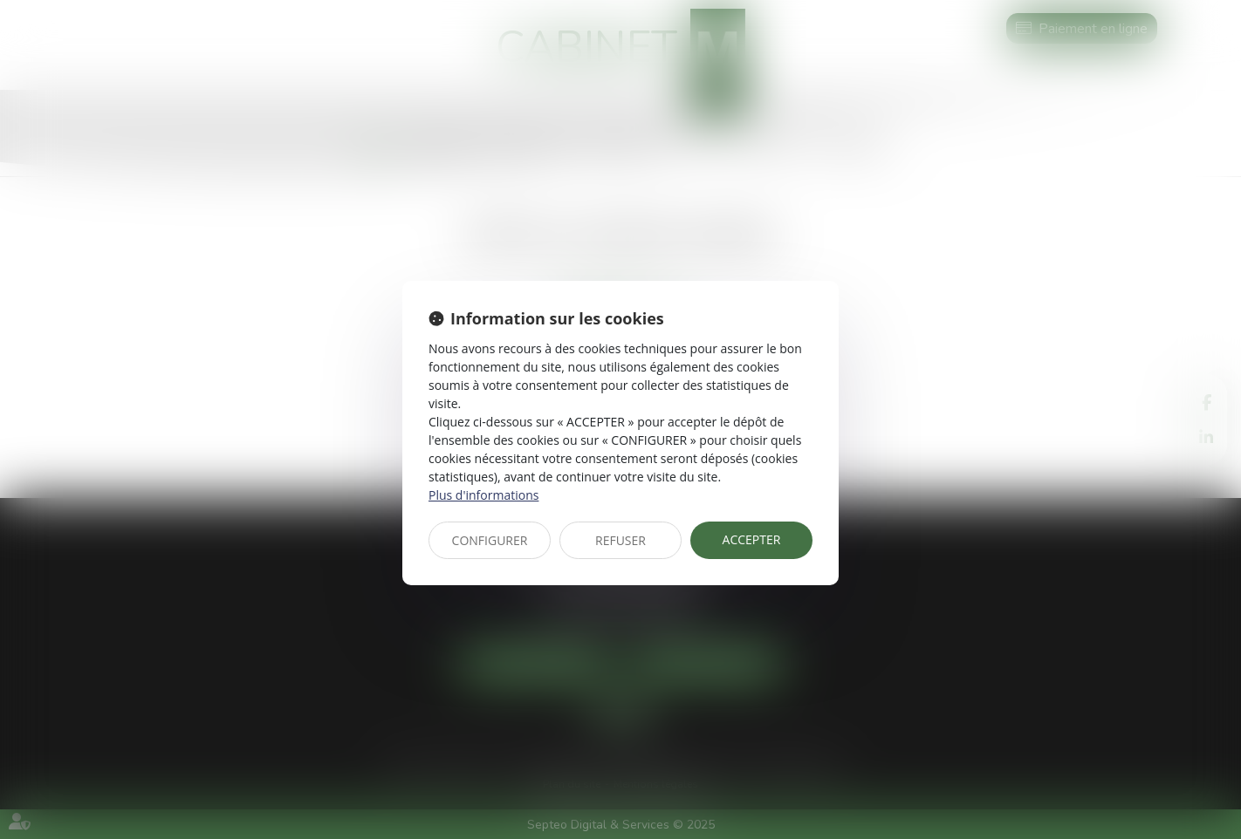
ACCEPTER (752, 539)
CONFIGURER (490, 540)
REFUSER (620, 540)
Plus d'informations (483, 495)
